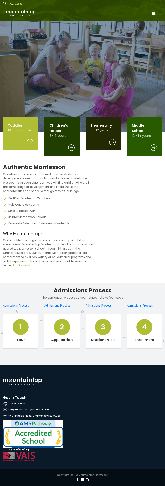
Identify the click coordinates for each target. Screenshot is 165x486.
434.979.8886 (14, 3)
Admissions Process (16, 305)
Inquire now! (21, 265)
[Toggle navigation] (153, 13)
